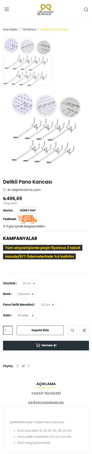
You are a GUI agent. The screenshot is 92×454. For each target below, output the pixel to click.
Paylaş (17, 366)
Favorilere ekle (73, 330)
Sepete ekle (40, 330)
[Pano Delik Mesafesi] (48, 305)
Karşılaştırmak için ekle (84, 330)
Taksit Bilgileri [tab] (46, 393)
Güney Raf (28, 210)
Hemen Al (46, 345)
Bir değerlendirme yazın (24, 189)
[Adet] (26, 315)
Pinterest (29, 366)
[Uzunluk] (29, 283)
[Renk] (26, 294)
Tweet (23, 366)
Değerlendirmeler (46, 402)
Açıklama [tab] (46, 383)
